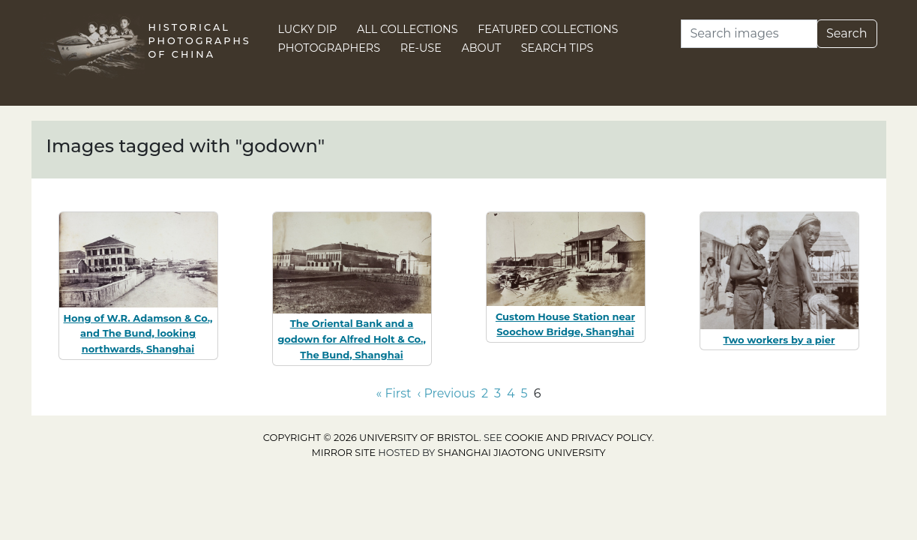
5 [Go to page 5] (524, 393)
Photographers (329, 48)
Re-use (421, 48)
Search (847, 33)
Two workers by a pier (779, 340)
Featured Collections (548, 29)
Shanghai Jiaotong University (522, 452)
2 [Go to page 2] (484, 393)
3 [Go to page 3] (497, 393)
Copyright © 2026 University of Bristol (371, 437)
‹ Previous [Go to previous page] (446, 393)
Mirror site (343, 452)
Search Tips (557, 48)
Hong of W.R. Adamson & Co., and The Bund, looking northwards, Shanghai (138, 334)
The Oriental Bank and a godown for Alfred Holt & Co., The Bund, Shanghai (351, 339)
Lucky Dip (307, 29)
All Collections (407, 29)
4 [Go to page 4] (511, 393)
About (481, 48)
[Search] (749, 34)
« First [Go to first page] (394, 393)
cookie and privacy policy (578, 437)
